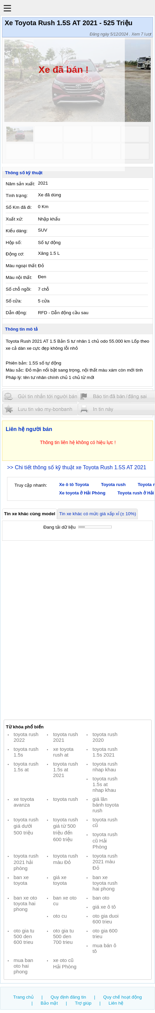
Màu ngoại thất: (21, 265)
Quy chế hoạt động (122, 997)
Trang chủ (23, 997)
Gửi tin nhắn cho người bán (43, 396)
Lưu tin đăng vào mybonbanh (43, 409)
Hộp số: (13, 242)
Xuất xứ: (14, 219)
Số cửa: (14, 300)
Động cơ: (15, 253)
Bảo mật (49, 1003)
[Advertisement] (77, 630)
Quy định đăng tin (68, 997)
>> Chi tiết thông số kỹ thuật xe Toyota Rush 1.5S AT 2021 (76, 467)
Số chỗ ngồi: (18, 289)
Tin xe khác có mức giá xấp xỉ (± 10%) (97, 513)
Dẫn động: (16, 312)
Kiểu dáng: (17, 230)
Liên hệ (116, 1003)
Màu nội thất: (19, 277)
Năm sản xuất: (20, 183)
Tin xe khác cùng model (29, 513)
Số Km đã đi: (19, 207)
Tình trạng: (17, 195)
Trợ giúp (83, 1003)
